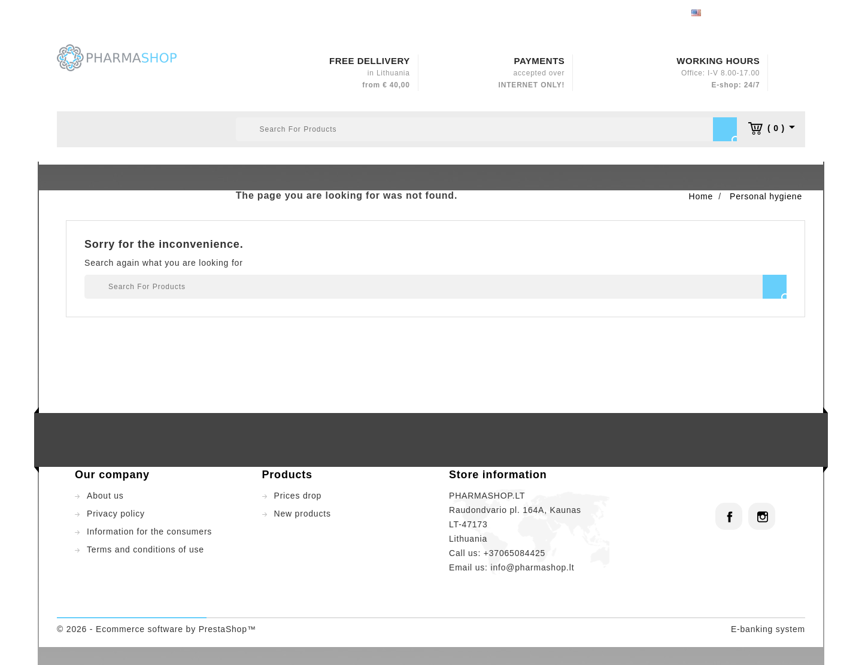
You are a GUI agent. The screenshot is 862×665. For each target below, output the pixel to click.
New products (302, 513)
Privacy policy (116, 513)
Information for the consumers (149, 531)
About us (105, 495)
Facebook (729, 516)
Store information (498, 475)
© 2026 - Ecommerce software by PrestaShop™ (156, 629)
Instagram (762, 516)
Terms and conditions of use (145, 549)
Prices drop (298, 495)
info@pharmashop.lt (532, 567)
